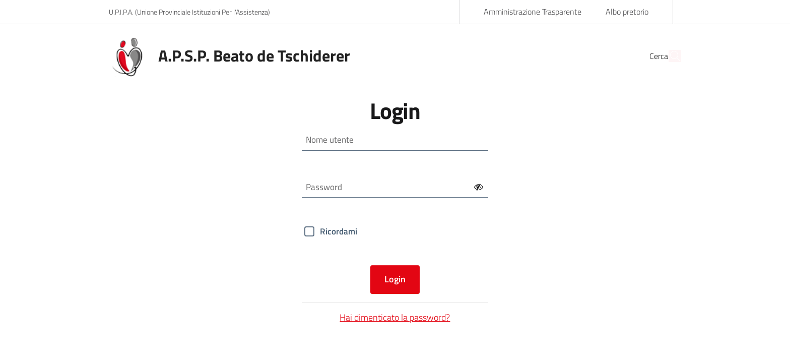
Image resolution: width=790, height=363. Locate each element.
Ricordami (338, 231)
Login (395, 279)
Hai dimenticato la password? (395, 317)
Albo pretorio (627, 12)
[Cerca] (669, 56)
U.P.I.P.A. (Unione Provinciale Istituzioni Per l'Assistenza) (189, 12)
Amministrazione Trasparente (532, 12)
